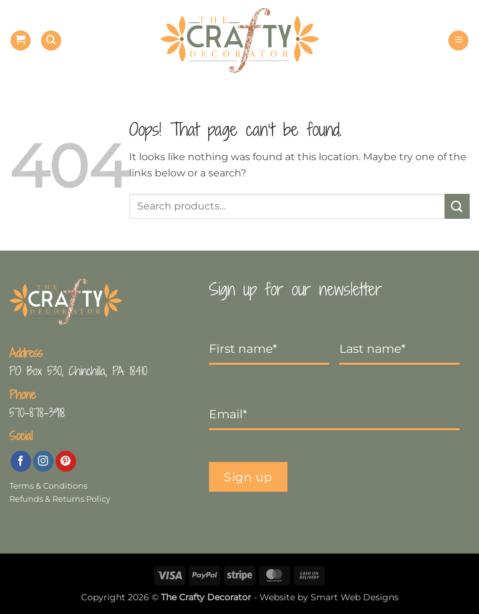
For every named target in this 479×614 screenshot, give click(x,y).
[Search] (51, 41)
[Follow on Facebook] (21, 461)
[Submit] (457, 206)
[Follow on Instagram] (43, 461)
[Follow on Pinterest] (66, 461)
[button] (21, 41)
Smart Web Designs (355, 597)
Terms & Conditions (48, 486)
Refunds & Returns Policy (59, 499)
